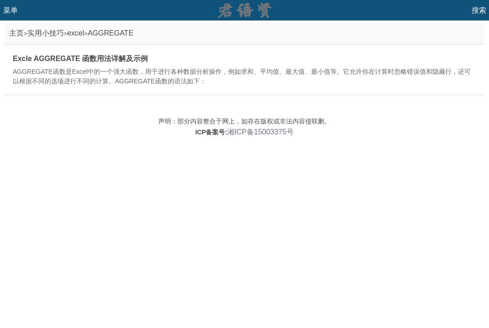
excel (75, 33)
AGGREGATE (110, 33)
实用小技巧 (45, 33)
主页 (16, 33)
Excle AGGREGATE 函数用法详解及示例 (80, 58)
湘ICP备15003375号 (260, 132)
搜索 (479, 10)
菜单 (10, 10)
